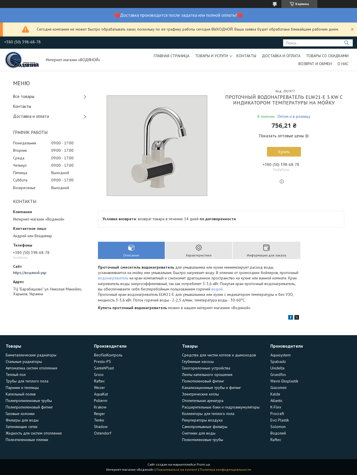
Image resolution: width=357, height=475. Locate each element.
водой (217, 289)
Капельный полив (21, 394)
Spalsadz (278, 361)
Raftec (99, 381)
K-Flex (275, 407)
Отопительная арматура (202, 400)
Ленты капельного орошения (207, 374)
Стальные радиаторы (24, 361)
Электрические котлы (200, 394)
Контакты (246, 55)
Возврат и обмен (315, 63)
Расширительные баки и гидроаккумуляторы (221, 407)
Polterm (100, 400)
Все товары (23, 96)
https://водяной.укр (29, 272)
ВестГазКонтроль (108, 355)
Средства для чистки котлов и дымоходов (219, 355)
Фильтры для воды (22, 420)
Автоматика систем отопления (31, 368)
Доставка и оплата (281, 55)
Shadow (101, 426)
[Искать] (346, 42)
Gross (99, 374)
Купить (284, 151)
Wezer (99, 387)
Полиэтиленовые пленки (27, 439)
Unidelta (277, 368)
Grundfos (278, 374)
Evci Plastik (279, 420)
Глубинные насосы (198, 361)
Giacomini (278, 387)
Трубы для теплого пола (27, 381)
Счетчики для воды (198, 433)
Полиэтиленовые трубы (202, 439)
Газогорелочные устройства (206, 368)
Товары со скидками (327, 55)
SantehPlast (104, 368)
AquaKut (101, 394)
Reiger (99, 413)
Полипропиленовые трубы (29, 400)
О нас (343, 63)
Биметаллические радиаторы (31, 355)
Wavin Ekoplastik (284, 381)
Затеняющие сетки (21, 426)
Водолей (278, 433)
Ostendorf (102, 433)
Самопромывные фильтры (204, 426)
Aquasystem (280, 355)
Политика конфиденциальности (225, 469)
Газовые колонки (20, 413)
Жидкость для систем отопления (34, 433)
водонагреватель (113, 278)
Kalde (275, 394)
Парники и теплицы (22, 387)
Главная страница (171, 55)
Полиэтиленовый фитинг (203, 381)
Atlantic (276, 400)
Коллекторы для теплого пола (208, 413)
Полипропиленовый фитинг (29, 407)
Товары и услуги (211, 55)
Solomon (278, 426)
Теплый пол (16, 374)
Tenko (99, 420)
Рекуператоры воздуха (202, 420)
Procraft (277, 413)
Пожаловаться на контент (176, 469)
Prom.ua (203, 464)
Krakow (100, 407)
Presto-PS (102, 361)
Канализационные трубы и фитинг (211, 387)
